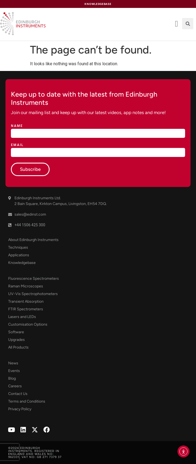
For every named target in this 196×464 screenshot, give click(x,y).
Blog (12, 378)
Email (17, 145)
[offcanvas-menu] (176, 23)
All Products (18, 347)
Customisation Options (27, 324)
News (13, 363)
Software (16, 332)
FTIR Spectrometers (25, 309)
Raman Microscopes (25, 286)
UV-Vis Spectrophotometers (33, 294)
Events (14, 370)
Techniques (18, 247)
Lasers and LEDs (22, 316)
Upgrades (16, 339)
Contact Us (18, 393)
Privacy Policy (19, 409)
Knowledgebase (22, 262)
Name (17, 126)
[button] (187, 23)
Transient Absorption (26, 301)
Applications (18, 255)
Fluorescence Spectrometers (33, 278)
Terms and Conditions (26, 401)
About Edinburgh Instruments (33, 239)
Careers (15, 386)
